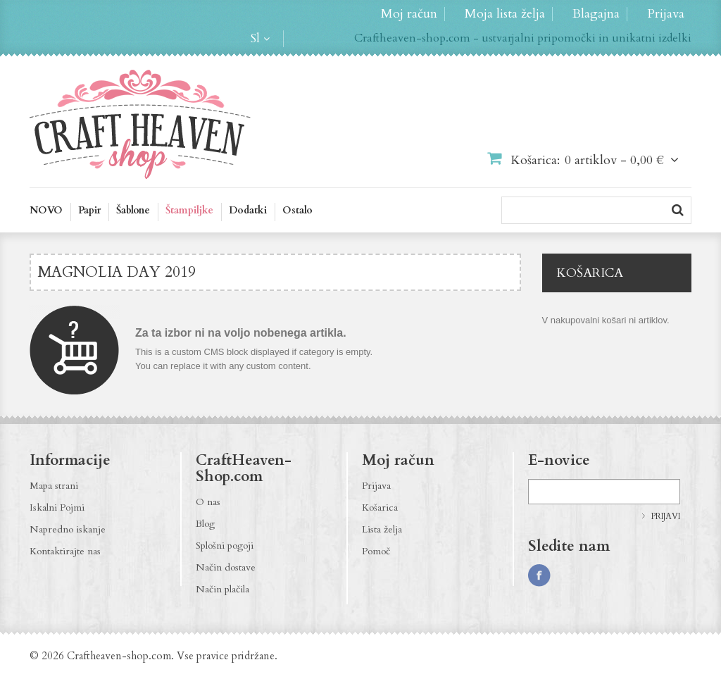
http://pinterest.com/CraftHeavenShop (594, 575)
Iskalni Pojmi (57, 507)
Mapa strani (54, 485)
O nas (208, 502)
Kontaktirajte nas (65, 551)
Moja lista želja (505, 14)
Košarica (380, 507)
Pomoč (376, 551)
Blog (205, 523)
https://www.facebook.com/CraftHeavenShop (539, 575)
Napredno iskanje (68, 529)
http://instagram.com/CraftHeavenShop (567, 575)
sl (255, 39)
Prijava (665, 14)
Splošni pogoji (224, 545)
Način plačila (222, 589)
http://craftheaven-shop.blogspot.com (621, 575)
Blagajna (596, 14)
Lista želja (382, 529)
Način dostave (226, 567)
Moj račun (409, 14)
